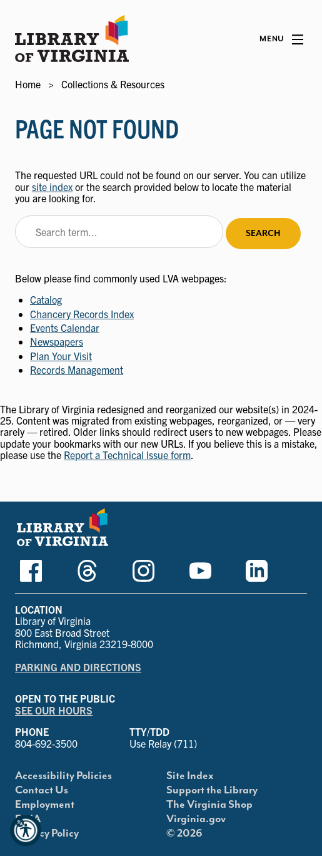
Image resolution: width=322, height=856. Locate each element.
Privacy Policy (47, 833)
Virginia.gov (196, 819)
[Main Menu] (281, 39)
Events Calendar (64, 327)
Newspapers (56, 341)
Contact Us (41, 790)
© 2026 (184, 833)
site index (52, 186)
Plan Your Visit (61, 355)
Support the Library (212, 790)
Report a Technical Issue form (127, 454)
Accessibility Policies (63, 776)
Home (28, 84)
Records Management (76, 369)
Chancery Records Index (82, 313)
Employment (44, 804)
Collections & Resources (112, 84)
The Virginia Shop (209, 804)
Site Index (190, 776)
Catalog (46, 299)
